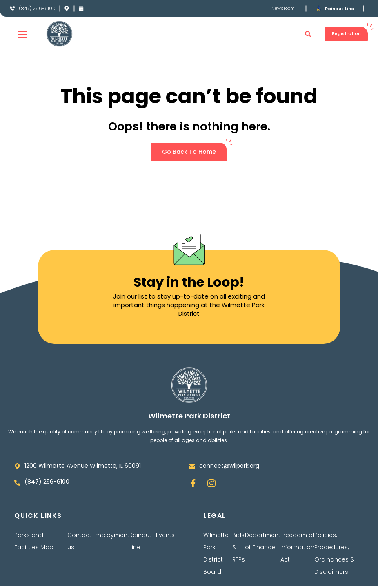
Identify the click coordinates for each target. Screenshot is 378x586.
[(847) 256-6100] (12, 8)
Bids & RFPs (238, 547)
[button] (301, 33)
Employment (110, 535)
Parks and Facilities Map (33, 541)
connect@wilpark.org (229, 466)
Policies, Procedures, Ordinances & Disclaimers (334, 553)
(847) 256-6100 (39, 8)
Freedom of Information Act (297, 547)
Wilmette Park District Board (216, 553)
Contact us (79, 541)
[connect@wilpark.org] (192, 466)
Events (165, 535)
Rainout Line (341, 8)
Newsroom (282, 8)
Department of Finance (262, 541)
